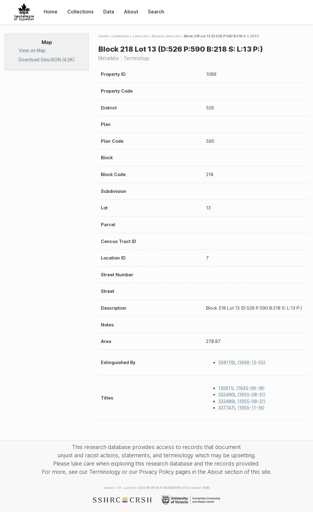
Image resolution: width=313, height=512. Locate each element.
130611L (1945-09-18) (241, 388)
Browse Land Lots (166, 36)
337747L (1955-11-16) (241, 407)
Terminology (136, 58)
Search (156, 12)
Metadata (108, 58)
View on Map (32, 50)
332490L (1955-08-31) (242, 394)
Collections (80, 12)
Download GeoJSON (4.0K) (47, 59)
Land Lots (141, 36)
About (131, 12)
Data (108, 12)
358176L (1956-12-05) (242, 362)
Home (50, 12)
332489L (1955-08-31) (242, 401)
